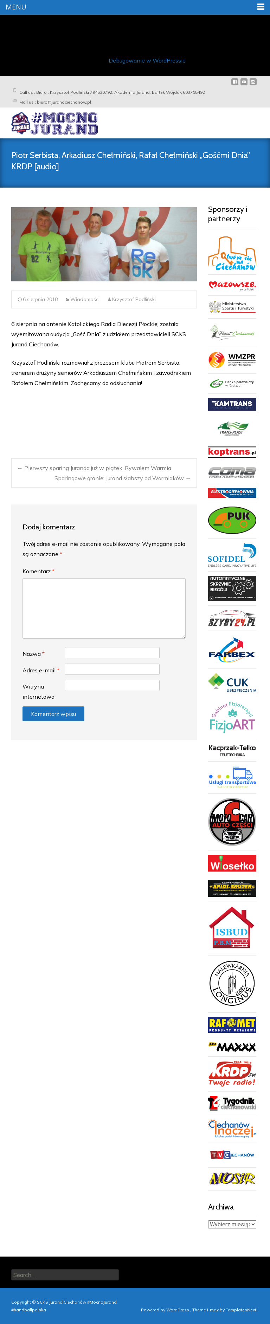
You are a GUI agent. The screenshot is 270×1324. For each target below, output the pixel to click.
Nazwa (33, 653)
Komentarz (38, 570)
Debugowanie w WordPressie (147, 60)
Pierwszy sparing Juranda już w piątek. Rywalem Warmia (94, 467)
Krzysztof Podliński (134, 299)
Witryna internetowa (38, 691)
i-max (213, 1309)
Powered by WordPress (165, 1309)
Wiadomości (84, 299)
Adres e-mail (40, 669)
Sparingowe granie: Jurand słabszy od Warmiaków (122, 477)
